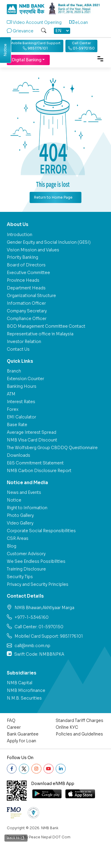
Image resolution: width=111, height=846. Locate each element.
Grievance (20, 31)
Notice (14, 500)
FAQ (11, 720)
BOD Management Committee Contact (46, 326)
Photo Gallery (20, 515)
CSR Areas (17, 538)
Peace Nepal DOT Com (49, 837)
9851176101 (35, 46)
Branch (14, 371)
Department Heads (26, 288)
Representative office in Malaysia (40, 334)
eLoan (78, 22)
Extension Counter (25, 378)
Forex (12, 409)
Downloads (18, 455)
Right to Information (27, 507)
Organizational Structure (31, 295)
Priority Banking (22, 257)
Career (14, 727)
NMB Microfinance (26, 690)
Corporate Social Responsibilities (41, 530)
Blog (11, 546)
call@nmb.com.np (32, 645)
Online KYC (67, 727)
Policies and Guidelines (79, 734)
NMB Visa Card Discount (32, 440)
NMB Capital (19, 682)
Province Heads (23, 280)
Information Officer (26, 303)
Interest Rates (21, 401)
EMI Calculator (21, 417)
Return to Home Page (53, 197)
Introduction (19, 234)
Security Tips (20, 576)
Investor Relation (24, 341)
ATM (11, 394)
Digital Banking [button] (26, 59)
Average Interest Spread (31, 432)
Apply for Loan (21, 740)
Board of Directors (26, 265)
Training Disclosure (26, 569)
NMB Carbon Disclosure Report (39, 470)
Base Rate (17, 424)
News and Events (24, 492)
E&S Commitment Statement (35, 463)
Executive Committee (28, 272)
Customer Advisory (26, 553)
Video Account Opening (34, 22)
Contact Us (18, 349)
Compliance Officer (26, 318)
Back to (16, 838)
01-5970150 (81, 46)
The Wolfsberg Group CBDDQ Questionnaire (52, 447)
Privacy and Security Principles (37, 584)
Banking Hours (21, 386)
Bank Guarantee (22, 734)
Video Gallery (20, 523)
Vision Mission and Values (33, 250)
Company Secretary (27, 311)
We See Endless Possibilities (36, 561)
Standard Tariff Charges (79, 720)
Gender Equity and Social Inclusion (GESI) (49, 242)
